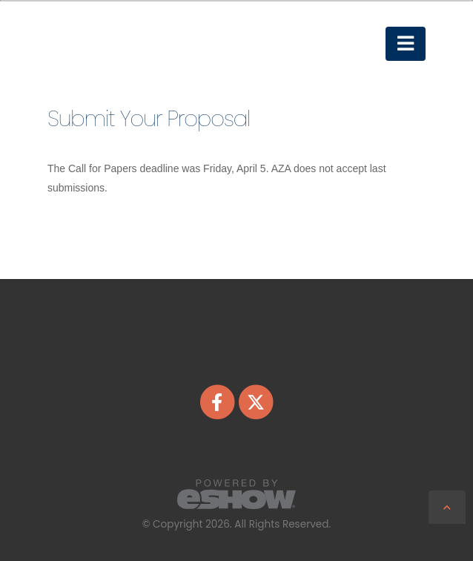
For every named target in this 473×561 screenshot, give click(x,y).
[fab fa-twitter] (256, 402)
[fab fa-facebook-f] (218, 402)
